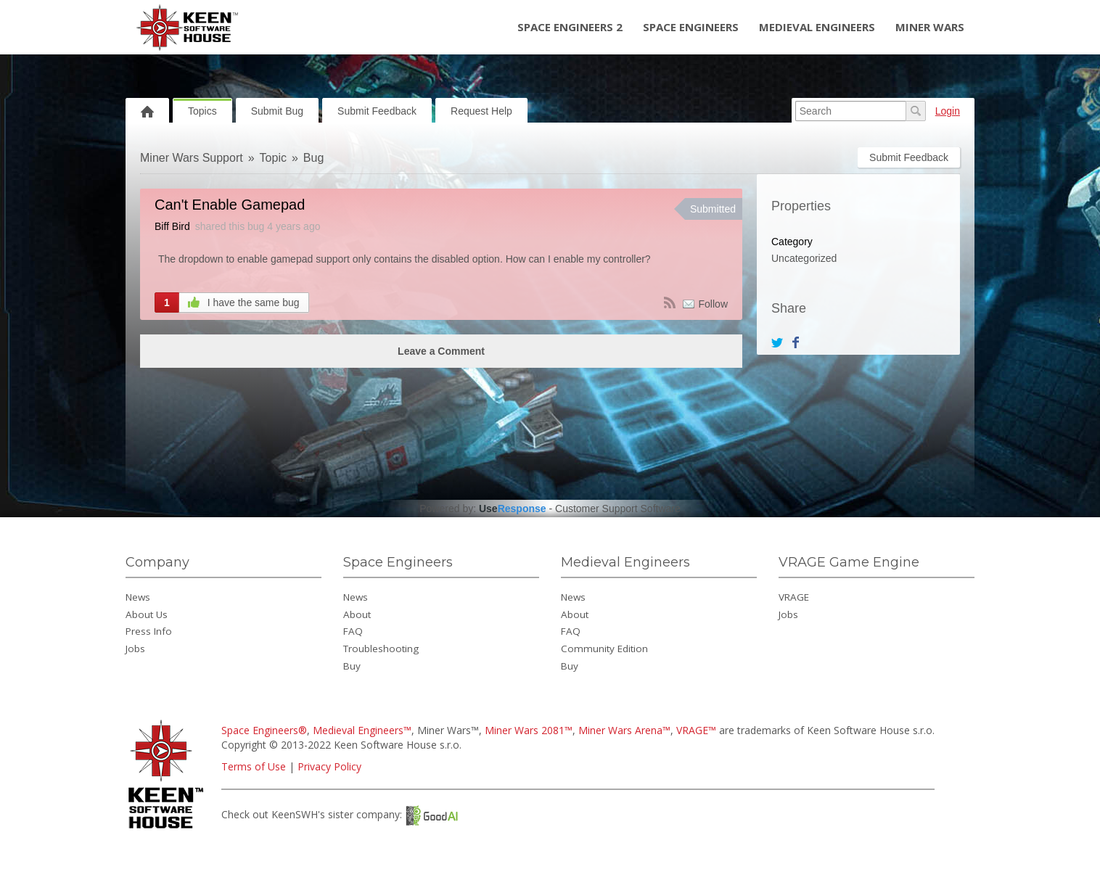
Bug (313, 158)
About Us (147, 614)
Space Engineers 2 (570, 27)
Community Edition (604, 648)
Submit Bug (277, 111)
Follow (713, 304)
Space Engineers (691, 27)
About (357, 614)
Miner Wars (929, 27)
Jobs (135, 648)
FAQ (353, 631)
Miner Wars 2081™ (528, 730)
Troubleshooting (381, 648)
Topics (202, 111)
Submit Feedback (376, 111)
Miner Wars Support (191, 158)
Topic (273, 158)
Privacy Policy (329, 766)
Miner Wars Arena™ (624, 730)
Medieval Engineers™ (362, 730)
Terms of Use (253, 766)
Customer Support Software (618, 508)
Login (947, 111)
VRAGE (794, 597)
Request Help (481, 111)
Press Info (149, 631)
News (138, 597)
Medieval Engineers (817, 27)
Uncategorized (804, 258)
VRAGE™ (696, 730)
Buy (352, 665)
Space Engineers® (264, 730)
